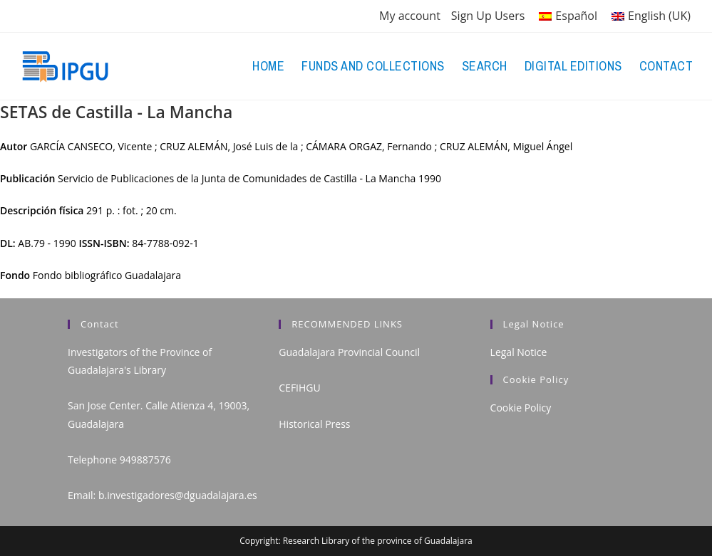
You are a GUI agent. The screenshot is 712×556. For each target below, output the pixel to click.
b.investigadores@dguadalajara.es (177, 495)
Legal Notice (518, 352)
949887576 (145, 459)
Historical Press (314, 424)
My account (409, 15)
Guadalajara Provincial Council (349, 352)
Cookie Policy (521, 407)
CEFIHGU (299, 387)
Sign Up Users (488, 15)
